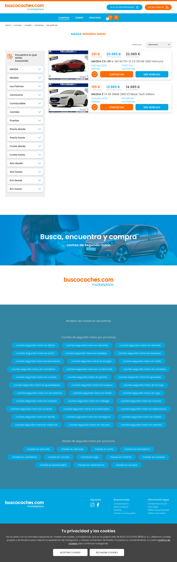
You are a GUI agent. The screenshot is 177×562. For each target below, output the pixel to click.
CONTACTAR (116, 74)
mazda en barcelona (137, 449)
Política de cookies (157, 513)
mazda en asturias (72, 449)
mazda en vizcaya (126, 465)
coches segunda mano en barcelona (38, 361)
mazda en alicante (38, 449)
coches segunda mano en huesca (92, 385)
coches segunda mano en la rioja (144, 385)
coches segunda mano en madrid (36, 401)
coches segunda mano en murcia (141, 401)
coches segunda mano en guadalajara (36, 385)
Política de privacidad (158, 510)
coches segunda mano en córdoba (144, 369)
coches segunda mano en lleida (92, 393)
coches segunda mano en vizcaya (89, 425)
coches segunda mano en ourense (31, 409)
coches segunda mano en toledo (141, 417)
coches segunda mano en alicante (87, 345)
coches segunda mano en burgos (91, 361)
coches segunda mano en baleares (139, 353)
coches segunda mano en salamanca (143, 409)
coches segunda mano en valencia (36, 425)
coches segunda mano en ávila (35, 353)
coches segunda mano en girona (87, 377)
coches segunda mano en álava (35, 345)
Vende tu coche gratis (124, 513)
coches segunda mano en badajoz (86, 353)
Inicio (8, 25)
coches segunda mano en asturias (140, 345)
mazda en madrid (120, 457)
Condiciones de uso (157, 503)
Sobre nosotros (121, 506)
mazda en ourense (154, 457)
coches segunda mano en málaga (88, 401)
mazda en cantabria (24, 457)
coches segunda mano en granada (140, 377)
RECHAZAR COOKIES (107, 552)
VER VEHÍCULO (151, 74)
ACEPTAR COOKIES (70, 552)
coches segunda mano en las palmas (39, 393)
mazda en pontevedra (53, 465)
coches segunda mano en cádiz (142, 361)
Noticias (118, 510)
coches (17, 25)
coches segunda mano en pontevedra (86, 409)
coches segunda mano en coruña (36, 377)
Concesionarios (121, 503)
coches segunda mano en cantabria (33, 369)
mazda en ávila (104, 449)
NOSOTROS (95, 17)
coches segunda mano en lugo (141, 393)
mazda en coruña (58, 457)
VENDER (79, 17)
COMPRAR (63, 17)
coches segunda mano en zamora (141, 425)
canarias (38, 25)
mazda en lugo (89, 457)
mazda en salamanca (91, 465)
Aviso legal (153, 506)
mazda (27, 25)
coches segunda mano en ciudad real (89, 369)
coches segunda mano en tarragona (88, 417)
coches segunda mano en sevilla (35, 417)
